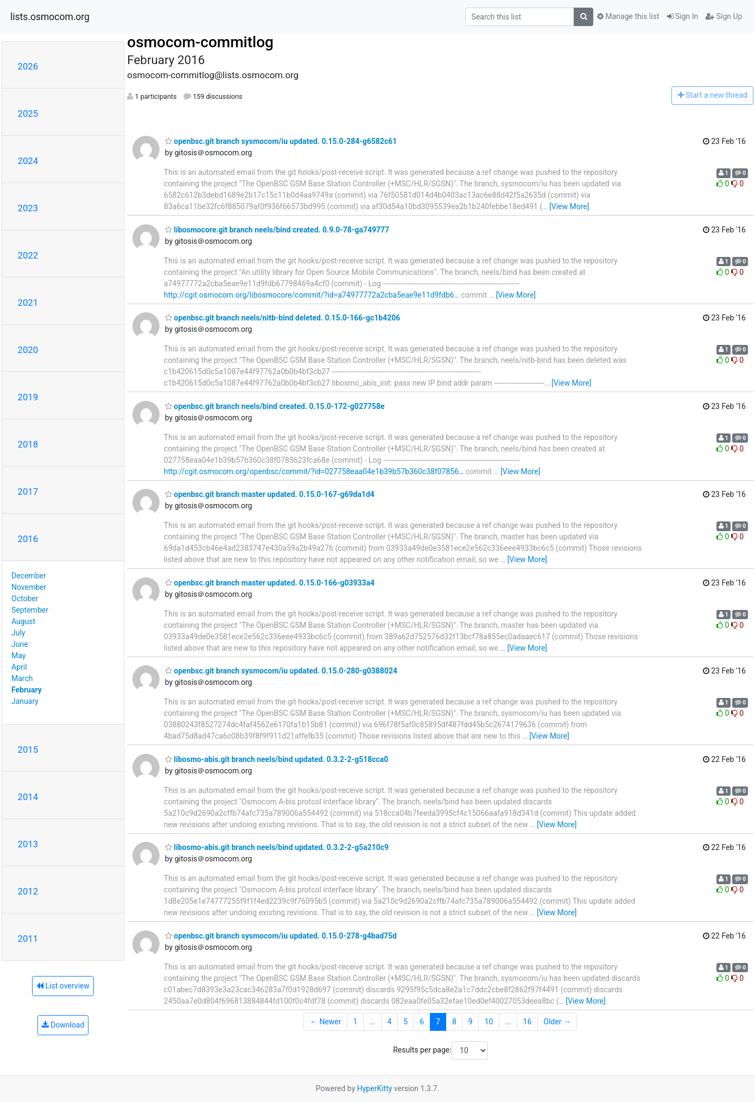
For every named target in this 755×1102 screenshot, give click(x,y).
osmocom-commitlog (200, 42)
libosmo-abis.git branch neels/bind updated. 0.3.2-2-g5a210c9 (277, 847)
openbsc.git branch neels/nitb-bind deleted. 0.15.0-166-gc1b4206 (282, 317)
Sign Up (724, 16)
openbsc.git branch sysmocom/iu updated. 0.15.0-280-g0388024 (281, 670)
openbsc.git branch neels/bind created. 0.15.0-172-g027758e (275, 406)
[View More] (569, 206)
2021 (28, 302)
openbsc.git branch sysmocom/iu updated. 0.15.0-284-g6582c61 (281, 141)
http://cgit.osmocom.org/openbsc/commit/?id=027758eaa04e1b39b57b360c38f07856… (314, 471)
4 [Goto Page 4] (389, 1021)
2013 (28, 844)
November (28, 587)
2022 (28, 255)
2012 (28, 891)
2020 (28, 349)
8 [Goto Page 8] (454, 1021)
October (24, 598)
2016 (28, 538)
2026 (28, 66)
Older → (557, 1021)
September (29, 610)
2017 (28, 491)
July (18, 632)
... (372, 1021)
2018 (28, 444)
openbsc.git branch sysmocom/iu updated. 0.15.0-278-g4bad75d (281, 935)
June (19, 644)
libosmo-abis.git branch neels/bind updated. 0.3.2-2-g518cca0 (277, 759)
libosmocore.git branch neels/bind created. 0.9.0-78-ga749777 (277, 229)
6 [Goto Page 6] (422, 1021)
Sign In (683, 16)
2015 (28, 749)
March (22, 678)
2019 (28, 397)
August (23, 621)
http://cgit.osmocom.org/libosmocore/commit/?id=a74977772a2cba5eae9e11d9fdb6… (311, 295)
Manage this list (628, 16)
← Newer (325, 1021)
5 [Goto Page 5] (405, 1021)
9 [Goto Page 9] (470, 1021)
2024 (28, 160)
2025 (28, 113)
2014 (28, 796)
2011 (28, 938)
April (19, 667)
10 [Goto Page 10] (489, 1021)
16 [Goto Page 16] (527, 1021)
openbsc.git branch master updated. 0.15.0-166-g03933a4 (270, 582)
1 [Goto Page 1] (355, 1021)
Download (63, 1025)
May (18, 655)
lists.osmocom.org (50, 16)
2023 (28, 208)
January (25, 701)
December (28, 575)
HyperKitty (374, 1088)
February (26, 689)
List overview (63, 985)
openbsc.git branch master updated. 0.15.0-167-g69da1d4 (270, 494)
